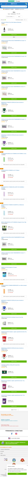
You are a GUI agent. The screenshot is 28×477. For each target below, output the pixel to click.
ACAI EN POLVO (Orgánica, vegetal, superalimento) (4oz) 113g (12, 395)
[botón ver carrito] (26, 4)
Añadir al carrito (14, 34)
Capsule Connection (5, 41)
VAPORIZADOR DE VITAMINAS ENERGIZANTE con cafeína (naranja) (14, 285)
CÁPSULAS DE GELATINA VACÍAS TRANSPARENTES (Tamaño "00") (13, 56)
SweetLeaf (3, 268)
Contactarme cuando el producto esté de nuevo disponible (14, 164)
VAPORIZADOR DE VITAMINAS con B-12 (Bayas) (10, 170)
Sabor (14, 37)
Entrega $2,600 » (19, 9)
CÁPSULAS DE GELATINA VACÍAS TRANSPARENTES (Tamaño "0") (13, 40)
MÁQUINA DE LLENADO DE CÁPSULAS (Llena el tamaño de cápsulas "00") (12, 103)
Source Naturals (4, 366)
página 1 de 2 (14, 409)
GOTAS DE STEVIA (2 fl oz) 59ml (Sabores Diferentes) (11, 22)
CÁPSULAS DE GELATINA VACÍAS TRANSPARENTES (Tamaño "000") (12, 238)
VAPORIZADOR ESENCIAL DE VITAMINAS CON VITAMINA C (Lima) (13, 153)
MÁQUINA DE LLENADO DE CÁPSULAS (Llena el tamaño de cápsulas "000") (12, 349)
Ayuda (2, 453)
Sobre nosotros (3, 455)
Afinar (19, 16)
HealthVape (3, 154)
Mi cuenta (2, 451)
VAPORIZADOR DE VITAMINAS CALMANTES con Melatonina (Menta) (12, 205)
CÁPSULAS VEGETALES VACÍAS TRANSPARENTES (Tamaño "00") (13, 70)
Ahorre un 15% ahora (6, 447)
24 (25, 19)
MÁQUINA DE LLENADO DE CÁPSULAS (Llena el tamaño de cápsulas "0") (12, 136)
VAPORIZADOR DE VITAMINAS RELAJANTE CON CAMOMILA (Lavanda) (12, 188)
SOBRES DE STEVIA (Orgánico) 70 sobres (9, 267)
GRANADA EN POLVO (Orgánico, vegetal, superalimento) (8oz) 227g (13, 331)
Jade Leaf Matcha (4, 223)
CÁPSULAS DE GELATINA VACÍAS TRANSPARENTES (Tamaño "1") (13, 119)
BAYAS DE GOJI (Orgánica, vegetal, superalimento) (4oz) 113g (12, 380)
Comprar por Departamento (5, 449)
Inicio (9, 13)
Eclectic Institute (4, 318)
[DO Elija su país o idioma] (6, 4)
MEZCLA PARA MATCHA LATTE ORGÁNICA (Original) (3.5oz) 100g (13, 222)
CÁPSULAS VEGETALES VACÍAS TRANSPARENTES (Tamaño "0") (13, 86)
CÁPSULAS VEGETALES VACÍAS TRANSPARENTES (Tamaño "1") (13, 252)
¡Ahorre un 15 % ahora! (8, 9)
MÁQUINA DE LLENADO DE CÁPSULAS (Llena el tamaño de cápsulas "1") (12, 301)
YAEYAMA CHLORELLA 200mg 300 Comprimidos (10, 364)
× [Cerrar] (27, 465)
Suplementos (13, 13)
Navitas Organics (4, 396)
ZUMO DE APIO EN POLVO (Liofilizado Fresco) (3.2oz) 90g (12, 317)
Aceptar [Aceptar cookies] (17, 473)
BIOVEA (3, 23)
